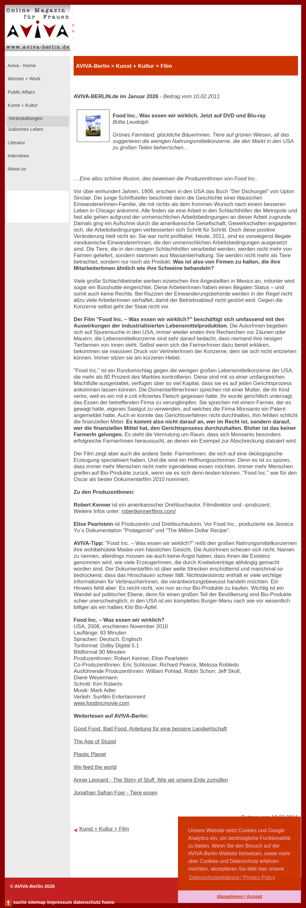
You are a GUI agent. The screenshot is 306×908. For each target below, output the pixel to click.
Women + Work (23, 78)
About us (16, 168)
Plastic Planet (90, 754)
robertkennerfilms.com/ (149, 511)
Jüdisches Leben (24, 129)
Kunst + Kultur (21, 105)
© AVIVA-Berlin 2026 (32, 886)
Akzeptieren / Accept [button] (239, 896)
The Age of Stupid (95, 741)
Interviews (17, 155)
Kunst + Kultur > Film (104, 829)
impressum (59, 902)
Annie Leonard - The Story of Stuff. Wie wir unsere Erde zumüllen (151, 780)
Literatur (15, 142)
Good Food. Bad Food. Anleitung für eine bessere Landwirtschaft (150, 729)
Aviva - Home (21, 65)
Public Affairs (20, 92)
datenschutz (87, 902)
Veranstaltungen (25, 118)
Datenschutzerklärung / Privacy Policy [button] (232, 877)
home (108, 902)
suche (20, 902)
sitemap (36, 902)
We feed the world (95, 767)
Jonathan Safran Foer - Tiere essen (115, 793)
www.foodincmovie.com (101, 703)
